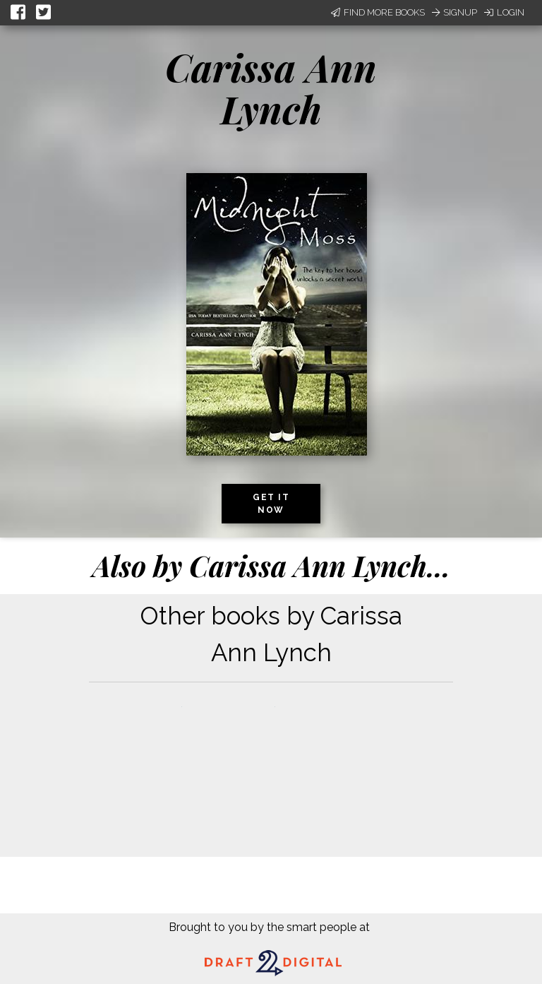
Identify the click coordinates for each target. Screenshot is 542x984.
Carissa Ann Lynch (271, 88)
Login (504, 12)
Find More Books (378, 12)
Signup (454, 12)
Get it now (271, 503)
